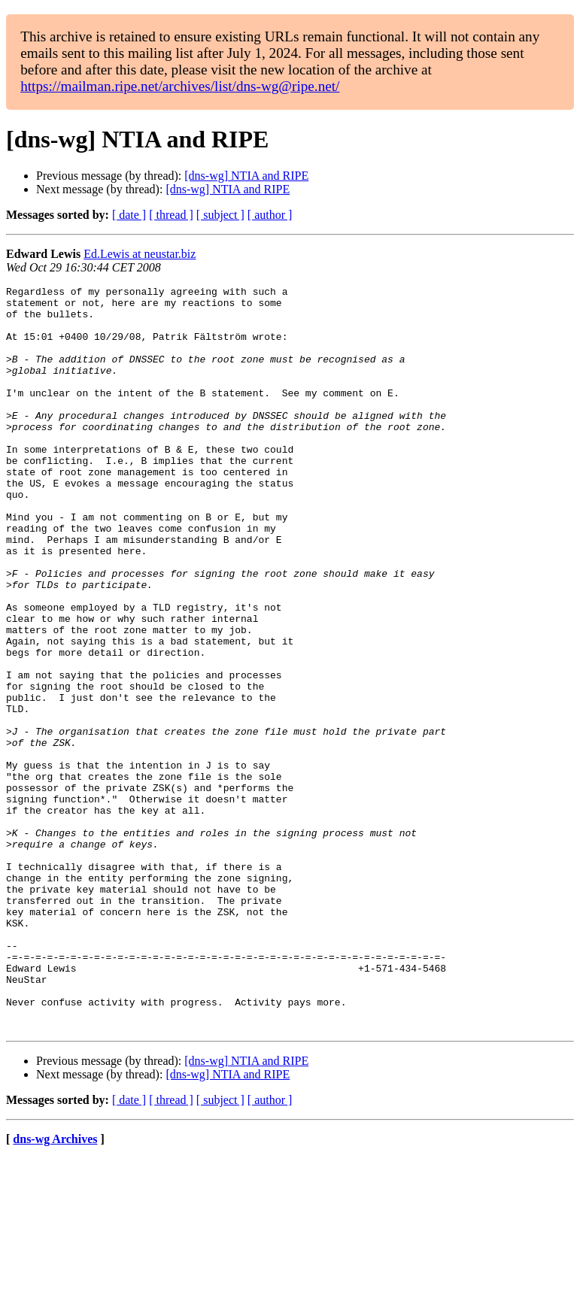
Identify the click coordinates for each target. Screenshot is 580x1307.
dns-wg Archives (55, 1287)
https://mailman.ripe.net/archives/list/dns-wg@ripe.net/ (179, 86)
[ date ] (129, 214)
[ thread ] (171, 214)
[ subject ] (220, 214)
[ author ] (270, 214)
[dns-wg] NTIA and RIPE (246, 175)
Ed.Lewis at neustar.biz (140, 253)
